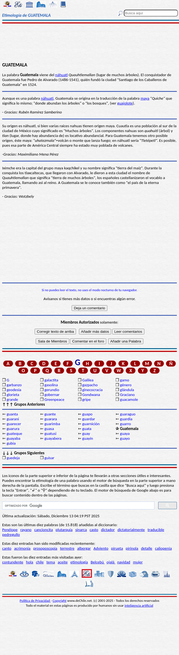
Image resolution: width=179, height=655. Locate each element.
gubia (10, 443)
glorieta (12, 394)
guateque (14, 433)
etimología (79, 562)
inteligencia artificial (139, 605)
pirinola (132, 548)
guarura (12, 428)
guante (50, 414)
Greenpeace (54, 399)
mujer (138, 562)
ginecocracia (92, 389)
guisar (49, 457)
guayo (125, 438)
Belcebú (98, 562)
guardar (88, 418)
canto (6, 548)
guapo (87, 414)
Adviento (101, 548)
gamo (124, 380)
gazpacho (90, 384)
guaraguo (127, 414)
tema (51, 562)
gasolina (51, 384)
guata (86, 428)
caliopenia (163, 548)
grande (12, 399)
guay (86, 433)
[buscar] (78, 505)
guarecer (13, 423)
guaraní (12, 418)
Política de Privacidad (35, 601)
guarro (125, 423)
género (126, 384)
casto (94, 529)
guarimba (52, 423)
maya (145, 98)
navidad (123, 562)
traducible (156, 529)
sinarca (81, 529)
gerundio (51, 389)
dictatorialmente (131, 529)
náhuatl (61, 74)
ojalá (111, 562)
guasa (49, 428)
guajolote (124, 103)
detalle (146, 548)
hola (29, 562)
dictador (108, 529)
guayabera (52, 438)
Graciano (127, 394)
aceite (63, 562)
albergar (84, 548)
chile (40, 562)
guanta (12, 414)
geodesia (13, 389)
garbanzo (14, 384)
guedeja (13, 457)
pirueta (117, 548)
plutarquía (64, 529)
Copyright (60, 601)
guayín (87, 438)
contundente (12, 562)
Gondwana (91, 394)
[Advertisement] (89, 42)
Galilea (88, 380)
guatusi (50, 433)
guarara (50, 418)
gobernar (51, 394)
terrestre (67, 548)
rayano (25, 529)
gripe (86, 399)
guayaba (13, 438)
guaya (125, 433)
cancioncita (43, 529)
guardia (126, 418)
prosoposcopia (45, 548)
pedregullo (11, 534)
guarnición (91, 423)
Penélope (10, 529)
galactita (51, 380)
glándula (127, 389)
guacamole (129, 399)
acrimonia (22, 548)
